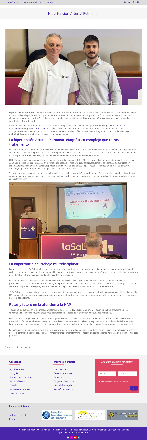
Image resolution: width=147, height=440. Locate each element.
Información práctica (33, 2)
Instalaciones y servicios (21, 377)
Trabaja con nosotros (19, 415)
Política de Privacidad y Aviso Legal (34, 429)
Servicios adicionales (63, 373)
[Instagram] (133, 2)
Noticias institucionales (20, 389)
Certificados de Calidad (118, 429)
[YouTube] (129, 2)
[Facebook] (138, 2)
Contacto (51, 2)
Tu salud (14, 385)
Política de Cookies (60, 429)
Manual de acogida (63, 385)
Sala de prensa (17, 393)
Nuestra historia (17, 381)
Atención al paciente (63, 389)
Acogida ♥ (15, 373)
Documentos (60, 369)
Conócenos (14, 2)
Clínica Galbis (40, 128)
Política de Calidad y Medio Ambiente (88, 429)
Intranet (13, 419)
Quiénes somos (17, 369)
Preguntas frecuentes (64, 381)
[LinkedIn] (125, 2)
